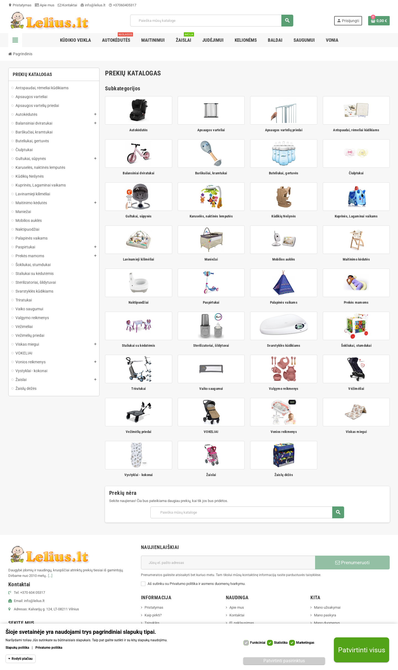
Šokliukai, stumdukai (356, 345)
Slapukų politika (17, 648)
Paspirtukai (211, 302)
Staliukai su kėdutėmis (138, 345)
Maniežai (211, 259)
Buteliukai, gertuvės (283, 173)
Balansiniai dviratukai (138, 173)
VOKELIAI (211, 432)
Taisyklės (152, 623)
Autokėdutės (138, 130)
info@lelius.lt (92, 5)
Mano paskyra (325, 615)
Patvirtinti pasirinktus (284, 660)
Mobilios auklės (283, 259)
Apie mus (44, 5)
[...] (50, 576)
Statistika (280, 643)
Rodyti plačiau (22, 659)
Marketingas (305, 643)
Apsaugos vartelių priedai (284, 130)
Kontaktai (67, 5)
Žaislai (211, 475)
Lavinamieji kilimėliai (138, 259)
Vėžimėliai (356, 389)
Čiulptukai (356, 173)
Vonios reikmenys (284, 432)
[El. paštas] (228, 562)
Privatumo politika (48, 648)
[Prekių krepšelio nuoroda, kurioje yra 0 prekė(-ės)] (379, 20)
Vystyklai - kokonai (138, 475)
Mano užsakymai (327, 607)
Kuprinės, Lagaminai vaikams (356, 216)
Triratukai (138, 389)
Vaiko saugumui (211, 389)
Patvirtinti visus (361, 650)
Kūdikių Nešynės (283, 216)
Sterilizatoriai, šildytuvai (211, 345)
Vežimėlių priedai (138, 432)
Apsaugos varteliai (211, 130)
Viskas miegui (356, 432)
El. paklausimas (241, 623)
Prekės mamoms (356, 302)
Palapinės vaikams (283, 302)
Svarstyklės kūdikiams (283, 345)
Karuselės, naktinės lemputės (211, 216)
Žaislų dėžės (283, 475)
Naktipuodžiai (138, 302)
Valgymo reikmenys (283, 389)
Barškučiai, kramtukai (211, 173)
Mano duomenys (327, 623)
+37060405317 (122, 5)
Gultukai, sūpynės (138, 216)
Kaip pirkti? (153, 615)
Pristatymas (20, 5)
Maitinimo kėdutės (356, 259)
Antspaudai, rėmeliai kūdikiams (356, 130)
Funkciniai (257, 643)
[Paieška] (211, 21)
